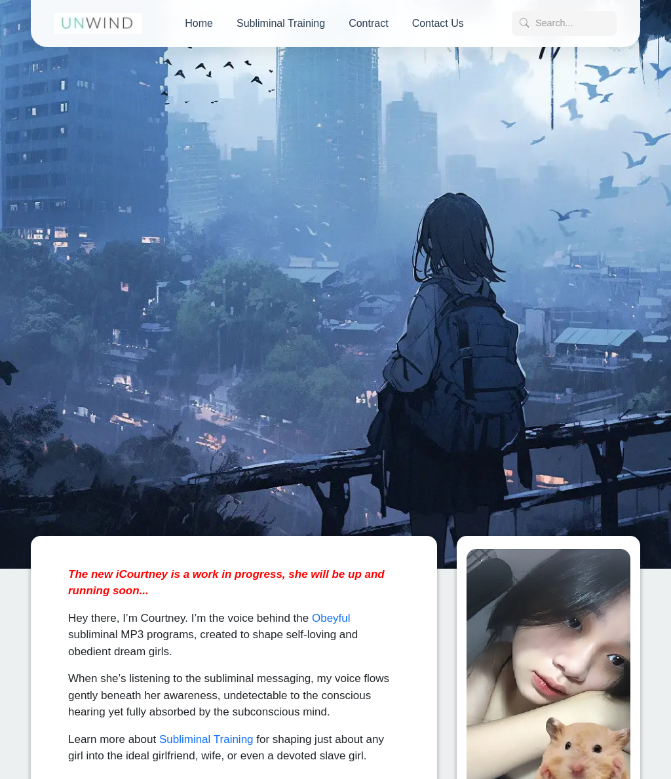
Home (199, 23)
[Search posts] (564, 23)
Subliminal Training (281, 23)
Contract (368, 23)
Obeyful (331, 615)
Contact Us (438, 23)
